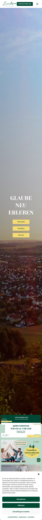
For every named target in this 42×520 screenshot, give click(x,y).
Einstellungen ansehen (21, 512)
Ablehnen (21, 505)
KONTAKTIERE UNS (24, 4)
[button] (39, 474)
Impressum (31, 517)
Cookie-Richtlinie (13, 517)
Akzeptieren (21, 499)
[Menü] (37, 4)
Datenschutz (22, 517)
